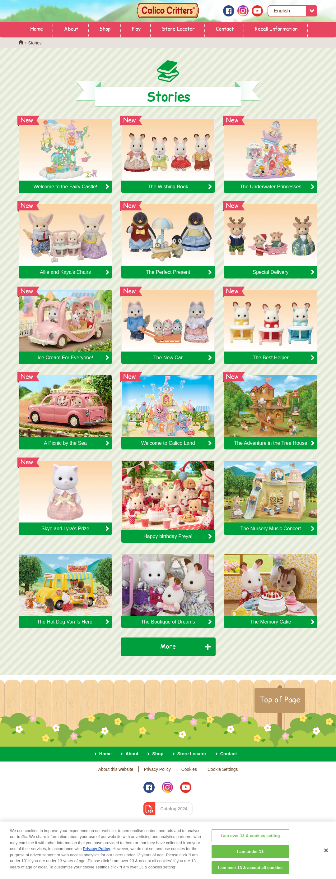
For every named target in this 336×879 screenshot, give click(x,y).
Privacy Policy (157, 769)
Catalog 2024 (174, 808)
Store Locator (178, 28)
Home (36, 28)
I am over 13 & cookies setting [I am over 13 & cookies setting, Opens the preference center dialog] (250, 842)
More (168, 646)
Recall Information (276, 28)
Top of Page (279, 699)
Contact (225, 28)
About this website (115, 769)
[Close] (326, 856)
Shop (105, 28)
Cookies (189, 769)
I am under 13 (250, 857)
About (71, 28)
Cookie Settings (223, 769)
